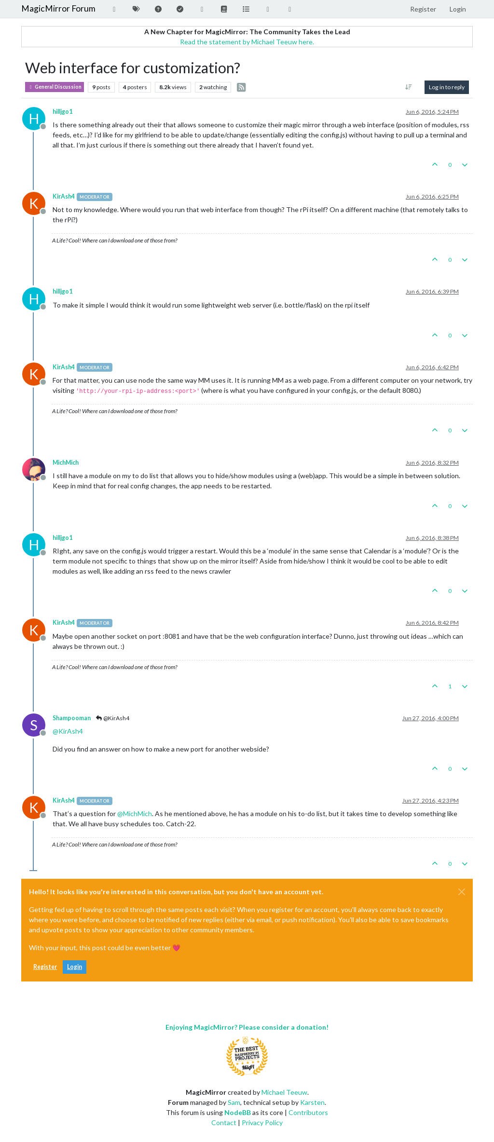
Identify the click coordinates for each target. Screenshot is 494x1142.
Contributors (308, 1112)
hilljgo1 (62, 111)
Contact (223, 1122)
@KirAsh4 (112, 718)
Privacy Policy (262, 1122)
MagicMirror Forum (58, 8)
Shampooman (72, 718)
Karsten (312, 1102)
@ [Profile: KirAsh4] (68, 731)
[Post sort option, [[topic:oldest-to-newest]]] (409, 87)
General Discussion (54, 87)
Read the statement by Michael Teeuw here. (247, 42)
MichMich (66, 462)
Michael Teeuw (284, 1092)
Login (74, 966)
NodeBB (237, 1112)
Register (45, 966)
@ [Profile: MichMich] (134, 813)
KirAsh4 (64, 196)
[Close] (462, 892)
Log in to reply (447, 87)
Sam (234, 1102)
